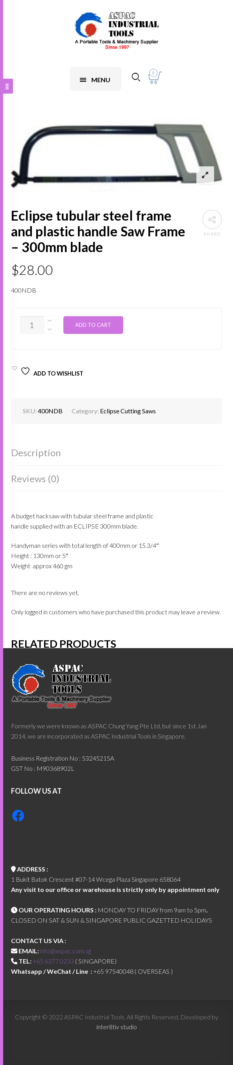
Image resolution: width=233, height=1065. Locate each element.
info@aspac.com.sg (65, 950)
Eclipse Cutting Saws (128, 411)
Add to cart (93, 325)
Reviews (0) (35, 478)
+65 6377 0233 (53, 961)
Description (36, 452)
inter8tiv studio (116, 1026)
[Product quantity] (32, 325)
